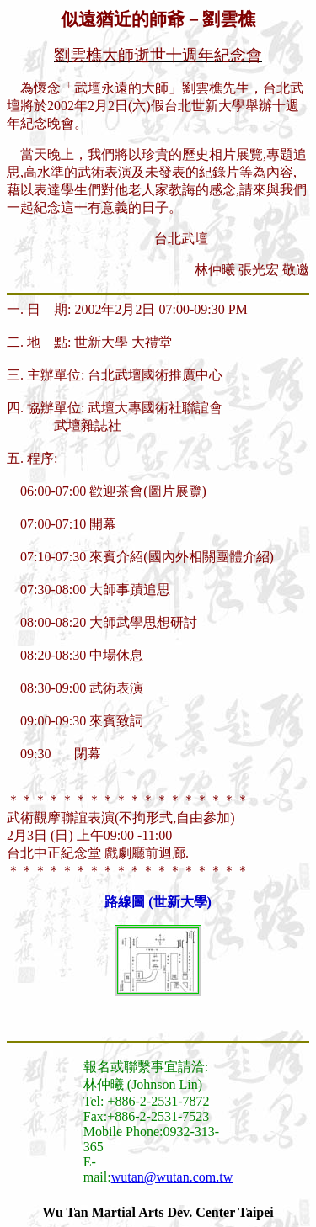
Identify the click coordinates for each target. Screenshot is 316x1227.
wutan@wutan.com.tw (172, 1177)
